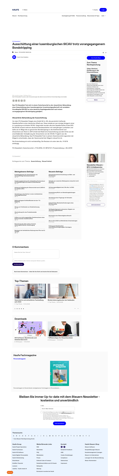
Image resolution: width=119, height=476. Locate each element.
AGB (92, 186)
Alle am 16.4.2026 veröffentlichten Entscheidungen (63, 220)
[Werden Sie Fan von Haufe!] (64, 447)
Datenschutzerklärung (94, 189)
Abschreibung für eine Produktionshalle (26, 212)
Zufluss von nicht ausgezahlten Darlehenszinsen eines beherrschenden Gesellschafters (30, 218)
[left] (75, 309)
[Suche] (95, 9)
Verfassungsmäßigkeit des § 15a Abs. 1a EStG (61, 187)
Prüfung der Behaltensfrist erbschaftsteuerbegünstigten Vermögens (60, 226)
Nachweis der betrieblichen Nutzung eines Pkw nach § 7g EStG (30, 231)
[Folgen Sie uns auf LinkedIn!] (62, 447)
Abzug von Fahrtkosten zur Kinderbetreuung (27, 207)
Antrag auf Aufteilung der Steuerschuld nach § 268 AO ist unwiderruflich (30, 188)
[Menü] (25, 9)
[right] (78, 309)
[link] (14, 15)
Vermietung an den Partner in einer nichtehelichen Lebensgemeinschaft (28, 195)
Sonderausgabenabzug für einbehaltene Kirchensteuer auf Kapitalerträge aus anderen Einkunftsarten (30, 182)
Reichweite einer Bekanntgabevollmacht (60, 215)
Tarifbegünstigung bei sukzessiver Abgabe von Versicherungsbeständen (62, 210)
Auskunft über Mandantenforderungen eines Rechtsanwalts (61, 203)
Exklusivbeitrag (20, 285)
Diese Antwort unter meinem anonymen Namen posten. (30, 261)
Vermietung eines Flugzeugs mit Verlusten (60, 197)
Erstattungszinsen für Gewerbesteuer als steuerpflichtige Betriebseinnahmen (26, 175)
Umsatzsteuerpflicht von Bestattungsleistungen (62, 192)
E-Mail (42, 405)
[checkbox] (13, 261)
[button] (103, 10)
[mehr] (104, 15)
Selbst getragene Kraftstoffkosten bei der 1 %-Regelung (28, 201)
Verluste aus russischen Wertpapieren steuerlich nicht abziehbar (64, 181)
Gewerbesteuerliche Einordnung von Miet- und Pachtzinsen (62, 175)
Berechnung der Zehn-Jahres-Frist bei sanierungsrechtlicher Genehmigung (25, 224)
